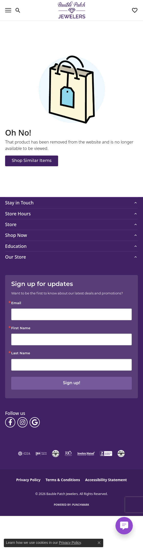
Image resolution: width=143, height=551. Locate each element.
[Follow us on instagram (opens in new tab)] (22, 422)
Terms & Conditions (63, 479)
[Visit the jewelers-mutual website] (86, 453)
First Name (20, 328)
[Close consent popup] (99, 542)
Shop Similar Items (31, 161)
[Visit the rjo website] (68, 453)
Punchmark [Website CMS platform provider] (80, 504)
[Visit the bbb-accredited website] (106, 453)
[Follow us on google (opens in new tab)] (35, 422)
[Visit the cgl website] (121, 453)
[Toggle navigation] (8, 10)
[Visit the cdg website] (55, 453)
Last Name (20, 353)
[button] (18, 10)
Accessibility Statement (106, 479)
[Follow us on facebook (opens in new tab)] (10, 422)
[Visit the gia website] (24, 453)
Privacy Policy (28, 479)
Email (16, 303)
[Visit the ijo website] (41, 453)
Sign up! (71, 383)
